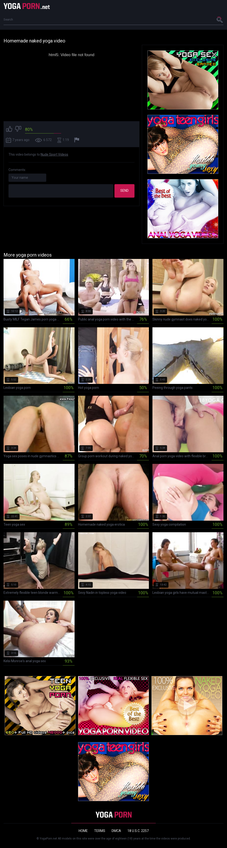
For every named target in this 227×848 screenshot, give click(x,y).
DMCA (116, 831)
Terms (99, 831)
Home (83, 831)
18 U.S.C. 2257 (138, 831)
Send (124, 190)
